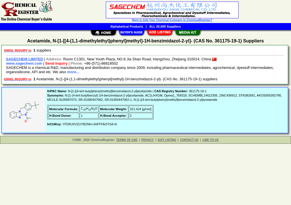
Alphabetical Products (126, 26)
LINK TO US (211, 140)
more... (73, 72)
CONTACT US (189, 140)
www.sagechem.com (24, 63)
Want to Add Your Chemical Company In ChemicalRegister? (172, 20)
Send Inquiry (56, 63)
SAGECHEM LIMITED (24, 59)
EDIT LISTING (167, 140)
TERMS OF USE (126, 140)
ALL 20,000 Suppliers (165, 26)
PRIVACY (147, 140)
